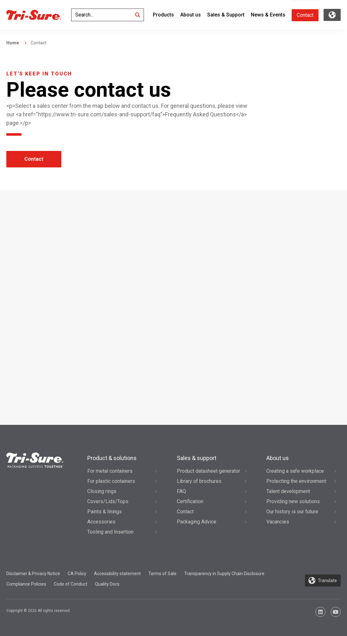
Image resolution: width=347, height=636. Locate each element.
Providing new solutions (293, 501)
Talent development (288, 491)
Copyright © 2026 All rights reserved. (38, 610)
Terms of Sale (162, 573)
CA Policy (77, 573)
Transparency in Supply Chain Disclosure (224, 573)
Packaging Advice (196, 522)
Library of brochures (199, 481)
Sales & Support (226, 15)
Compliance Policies (26, 584)
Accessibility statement (117, 573)
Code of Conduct (70, 584)
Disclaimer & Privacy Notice (33, 573)
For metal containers (110, 471)
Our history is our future (292, 512)
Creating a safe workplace (295, 471)
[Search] (138, 15)
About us (190, 15)
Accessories (101, 522)
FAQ (181, 491)
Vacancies (277, 522)
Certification (190, 501)
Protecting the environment (296, 481)
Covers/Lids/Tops (107, 501)
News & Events (268, 15)
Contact (305, 15)
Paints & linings (104, 512)
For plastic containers (111, 481)
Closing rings (101, 491)
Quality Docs (107, 584)
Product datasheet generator (208, 471)
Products (163, 15)
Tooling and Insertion (110, 532)
